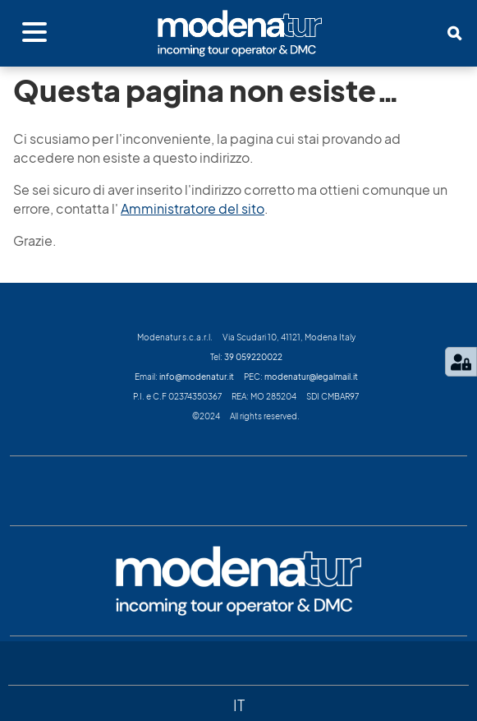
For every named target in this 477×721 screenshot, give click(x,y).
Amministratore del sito (192, 209)
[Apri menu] (34, 33)
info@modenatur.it (196, 376)
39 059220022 (253, 357)
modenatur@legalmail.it (311, 376)
